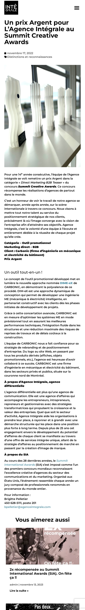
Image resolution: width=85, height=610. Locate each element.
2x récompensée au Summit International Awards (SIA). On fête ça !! (41, 574)
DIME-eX (66, 283)
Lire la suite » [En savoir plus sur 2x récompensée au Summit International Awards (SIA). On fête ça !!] (19, 591)
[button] (77, 8)
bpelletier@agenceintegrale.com (27, 507)
